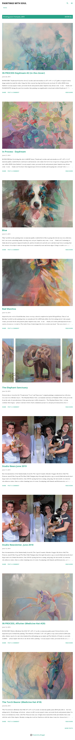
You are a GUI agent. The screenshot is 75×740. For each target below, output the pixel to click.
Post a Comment (13, 92)
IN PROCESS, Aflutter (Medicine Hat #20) (23, 623)
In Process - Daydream (14, 151)
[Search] (67, 3)
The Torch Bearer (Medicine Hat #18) (22, 702)
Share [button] (4, 92)
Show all (68, 17)
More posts (69, 728)
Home (5, 8)
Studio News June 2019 (14, 466)
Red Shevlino (9, 308)
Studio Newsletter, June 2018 (17, 544)
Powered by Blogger (37, 735)
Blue (4, 230)
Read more (69, 92)
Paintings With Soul (14, 3)
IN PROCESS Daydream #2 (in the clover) (23, 72)
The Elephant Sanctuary (15, 387)
